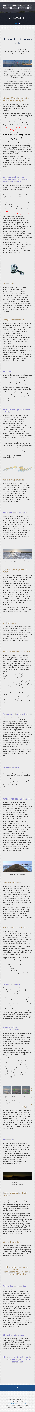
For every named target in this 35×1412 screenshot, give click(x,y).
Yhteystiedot (23, 1403)
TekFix (24, 1407)
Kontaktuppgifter (13, 1403)
